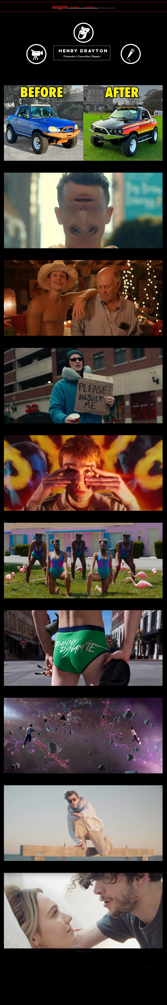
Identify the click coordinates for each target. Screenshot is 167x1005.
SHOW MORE (83, 951)
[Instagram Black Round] (139, 967)
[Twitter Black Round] (149, 967)
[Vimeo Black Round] (159, 967)
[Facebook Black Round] (128, 967)
